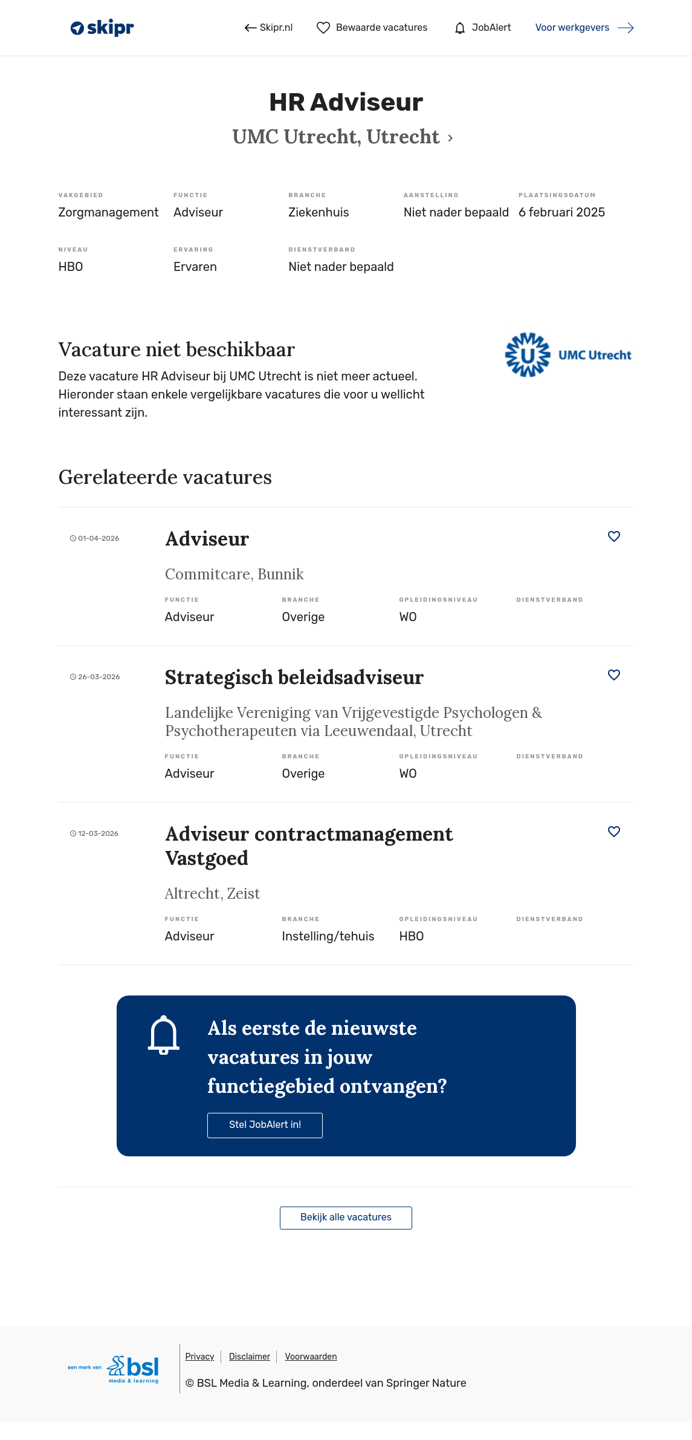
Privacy (200, 1357)
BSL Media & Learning (252, 1383)
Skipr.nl (269, 28)
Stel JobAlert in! (265, 1124)
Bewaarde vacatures (372, 28)
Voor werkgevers (572, 27)
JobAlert (481, 28)
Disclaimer (249, 1357)
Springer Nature (426, 1383)
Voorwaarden (311, 1357)
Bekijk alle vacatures (346, 1217)
